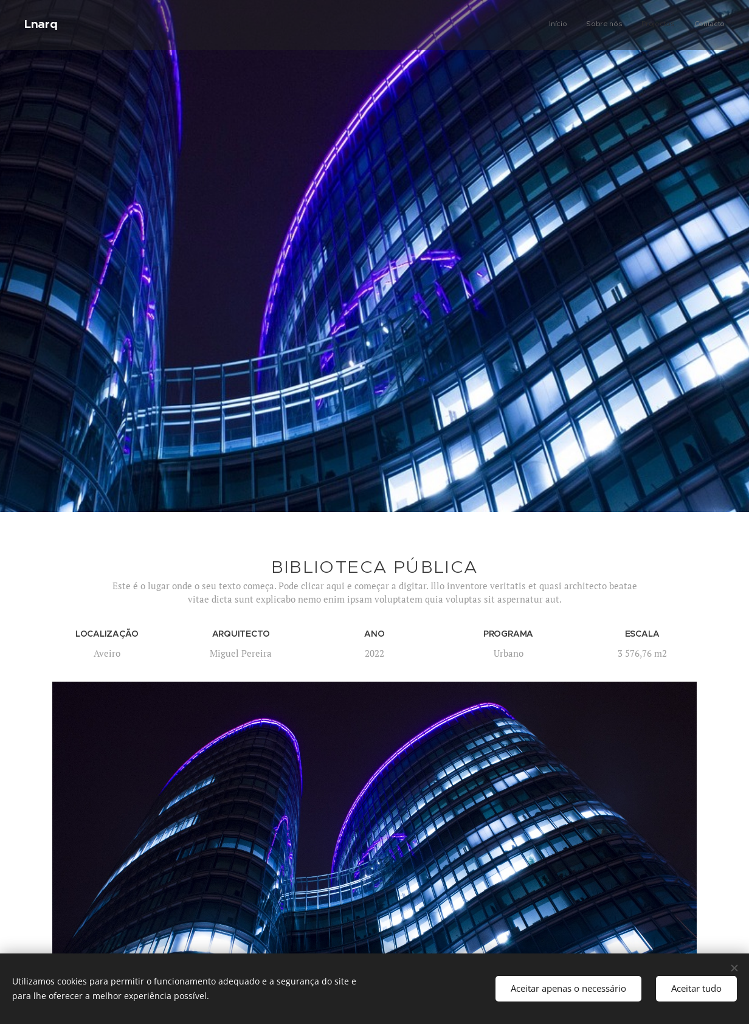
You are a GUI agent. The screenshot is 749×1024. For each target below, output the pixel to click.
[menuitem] (669, 25)
